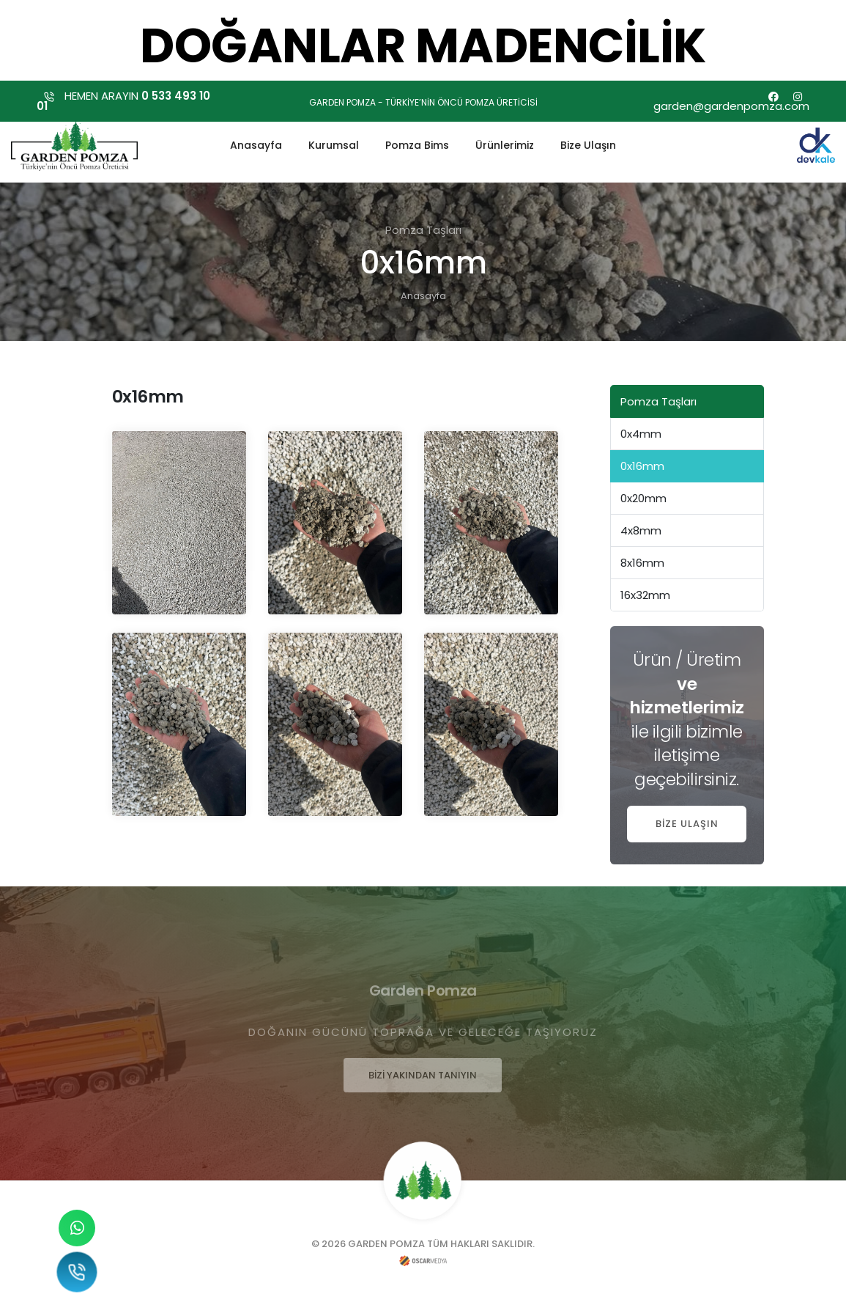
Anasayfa (256, 143)
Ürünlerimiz (504, 143)
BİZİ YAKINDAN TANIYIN (422, 1075)
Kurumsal (333, 143)
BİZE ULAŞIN (687, 824)
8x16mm (642, 562)
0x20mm (643, 498)
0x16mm (642, 466)
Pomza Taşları (658, 401)
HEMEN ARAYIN (123, 101)
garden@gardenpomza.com (731, 106)
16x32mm (645, 595)
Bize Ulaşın (588, 143)
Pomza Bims (417, 143)
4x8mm (640, 530)
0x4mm (640, 433)
